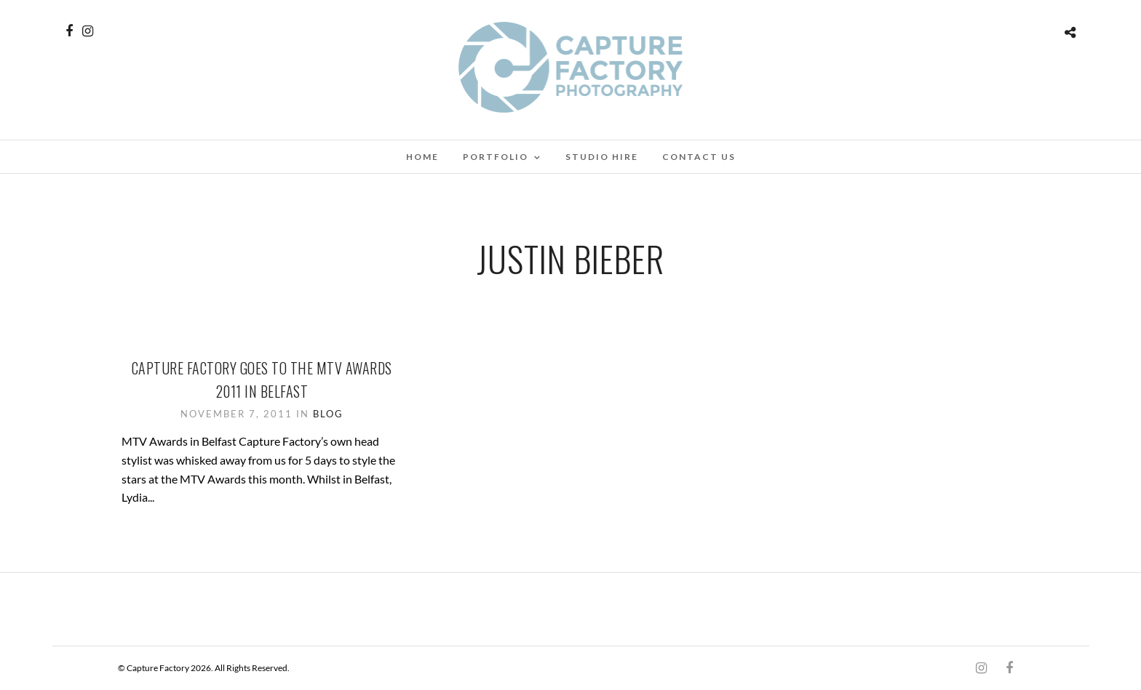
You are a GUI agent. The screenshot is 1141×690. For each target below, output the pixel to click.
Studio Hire (601, 156)
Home (422, 156)
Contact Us (699, 156)
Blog (328, 414)
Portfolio (495, 156)
